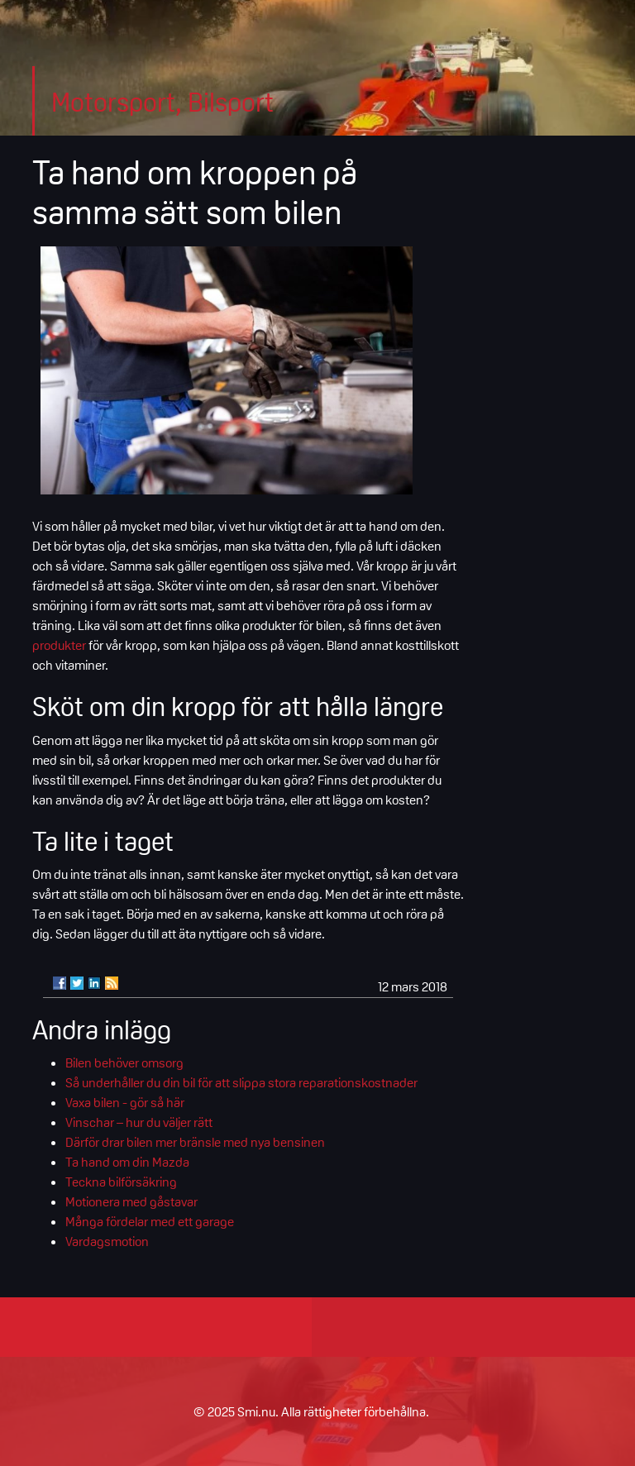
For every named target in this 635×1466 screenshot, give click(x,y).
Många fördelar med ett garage (149, 1221)
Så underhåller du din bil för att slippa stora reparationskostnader (241, 1082)
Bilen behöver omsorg (124, 1062)
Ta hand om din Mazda (127, 1161)
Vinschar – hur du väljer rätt (138, 1122)
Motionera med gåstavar (131, 1201)
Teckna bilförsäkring (121, 1181)
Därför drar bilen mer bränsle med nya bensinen (195, 1142)
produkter (59, 645)
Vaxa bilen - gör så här (124, 1102)
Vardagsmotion (107, 1241)
